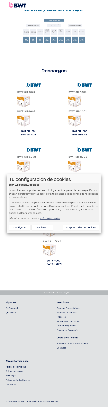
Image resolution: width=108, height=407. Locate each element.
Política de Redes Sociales (18, 380)
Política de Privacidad (16, 367)
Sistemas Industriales (67, 313)
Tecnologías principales (68, 321)
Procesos (61, 317)
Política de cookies (14, 371)
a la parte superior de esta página (54, 293)
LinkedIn (11, 313)
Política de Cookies (50, 218)
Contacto (61, 348)
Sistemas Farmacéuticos (68, 308)
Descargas (11, 384)
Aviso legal (10, 376)
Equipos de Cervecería (67, 330)
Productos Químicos (66, 326)
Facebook (12, 308)
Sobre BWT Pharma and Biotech (72, 344)
